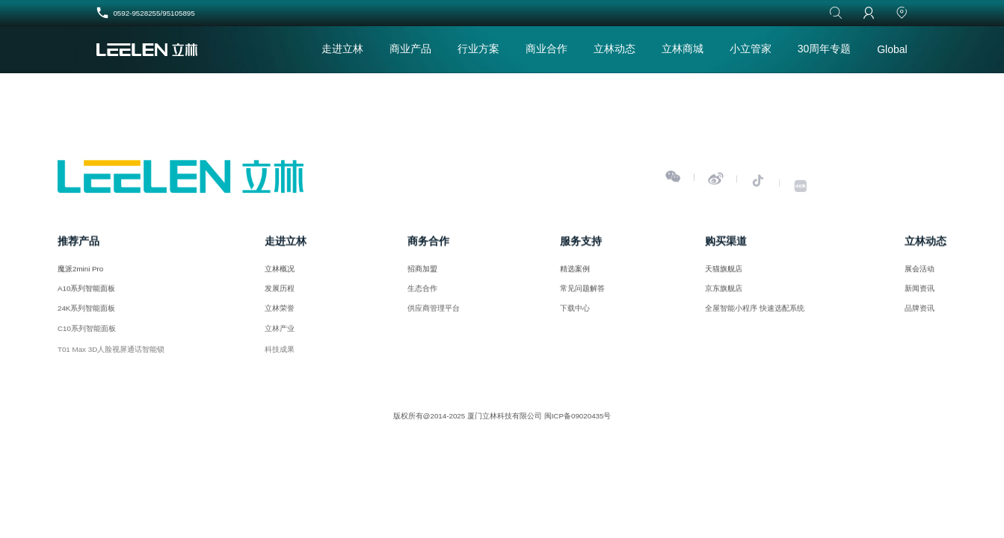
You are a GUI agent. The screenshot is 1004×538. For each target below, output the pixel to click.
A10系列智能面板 (86, 293)
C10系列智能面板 (87, 338)
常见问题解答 (582, 293)
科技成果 (280, 361)
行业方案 (478, 49)
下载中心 (575, 316)
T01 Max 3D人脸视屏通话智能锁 (111, 361)
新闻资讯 (919, 293)
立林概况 (280, 272)
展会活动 (919, 272)
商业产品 (410, 49)
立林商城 (682, 49)
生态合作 (422, 293)
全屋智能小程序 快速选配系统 (754, 316)
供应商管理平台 (433, 316)
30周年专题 (824, 49)
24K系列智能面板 (86, 316)
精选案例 (575, 272)
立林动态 (614, 49)
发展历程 (280, 293)
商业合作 (546, 49)
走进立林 (342, 49)
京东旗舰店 (723, 293)
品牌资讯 (919, 316)
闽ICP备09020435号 (578, 416)
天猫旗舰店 (723, 272)
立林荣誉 (280, 316)
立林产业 (280, 338)
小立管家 (751, 49)
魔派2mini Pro (80, 272)
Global (892, 49)
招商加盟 (422, 272)
